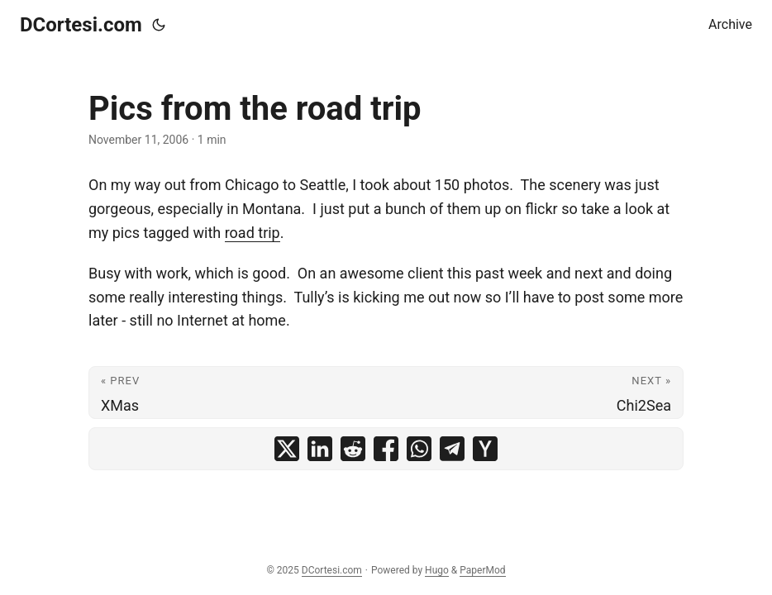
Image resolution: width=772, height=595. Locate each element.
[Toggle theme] (159, 25)
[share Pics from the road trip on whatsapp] (419, 448)
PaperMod (482, 570)
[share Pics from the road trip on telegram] (452, 448)
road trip (252, 232)
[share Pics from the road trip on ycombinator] (485, 448)
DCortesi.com (81, 24)
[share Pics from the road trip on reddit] (353, 448)
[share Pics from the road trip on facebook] (386, 448)
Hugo (437, 570)
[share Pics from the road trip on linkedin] (319, 448)
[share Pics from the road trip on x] (286, 448)
